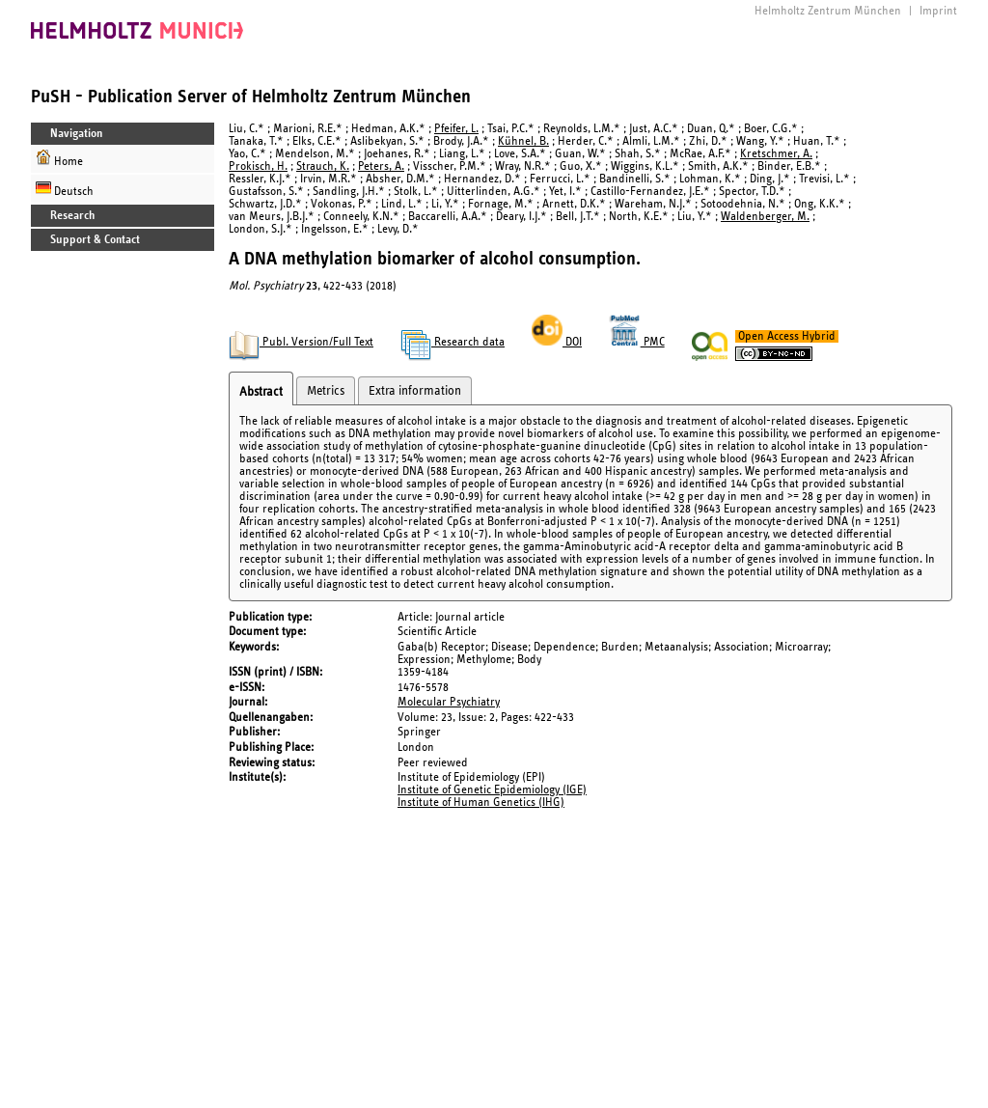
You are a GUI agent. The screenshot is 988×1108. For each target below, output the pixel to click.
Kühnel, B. (523, 141)
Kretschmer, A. (776, 154)
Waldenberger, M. (765, 216)
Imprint (938, 11)
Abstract (261, 392)
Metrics (325, 391)
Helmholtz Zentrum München (828, 11)
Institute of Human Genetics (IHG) (481, 802)
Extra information (415, 391)
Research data (452, 342)
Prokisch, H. (258, 166)
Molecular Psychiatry (449, 702)
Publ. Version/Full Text (301, 342)
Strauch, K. (322, 166)
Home (59, 159)
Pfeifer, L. (456, 129)
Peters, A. (381, 166)
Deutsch (65, 189)
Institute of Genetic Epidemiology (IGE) (492, 790)
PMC (637, 342)
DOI (557, 342)
